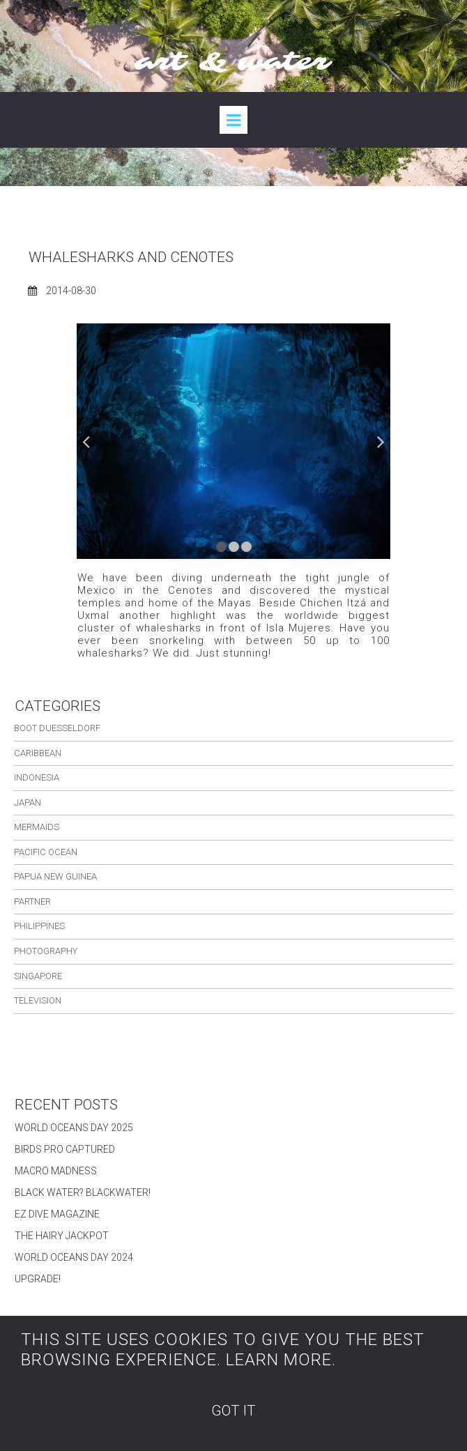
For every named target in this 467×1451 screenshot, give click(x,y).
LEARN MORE (279, 1359)
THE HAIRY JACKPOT (62, 1235)
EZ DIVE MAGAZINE (57, 1214)
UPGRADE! (38, 1278)
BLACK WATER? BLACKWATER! (83, 1192)
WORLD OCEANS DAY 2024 (74, 1257)
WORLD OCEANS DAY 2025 (74, 1127)
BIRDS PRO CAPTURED (65, 1149)
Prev (87, 441)
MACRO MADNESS (56, 1170)
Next (379, 441)
